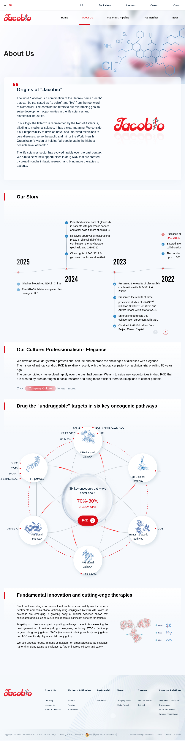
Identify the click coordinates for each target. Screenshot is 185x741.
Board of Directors (53, 710)
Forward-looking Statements (141, 735)
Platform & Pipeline (118, 17)
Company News (124, 701)
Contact (177, 5)
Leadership (50, 706)
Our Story (49, 701)
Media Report (123, 706)
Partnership (151, 17)
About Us (87, 17)
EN (10, 5)
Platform (71, 701)
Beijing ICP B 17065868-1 (71, 735)
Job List (141, 706)
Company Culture (40, 389)
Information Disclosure (169, 701)
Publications (73, 710)
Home (64, 17)
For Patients (105, 5)
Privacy (168, 735)
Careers (154, 5)
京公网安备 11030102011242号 (101, 735)
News (175, 17)
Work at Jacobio (145, 701)
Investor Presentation (168, 714)
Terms (159, 735)
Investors (131, 5)
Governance (164, 706)
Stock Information (167, 710)
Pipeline (71, 706)
